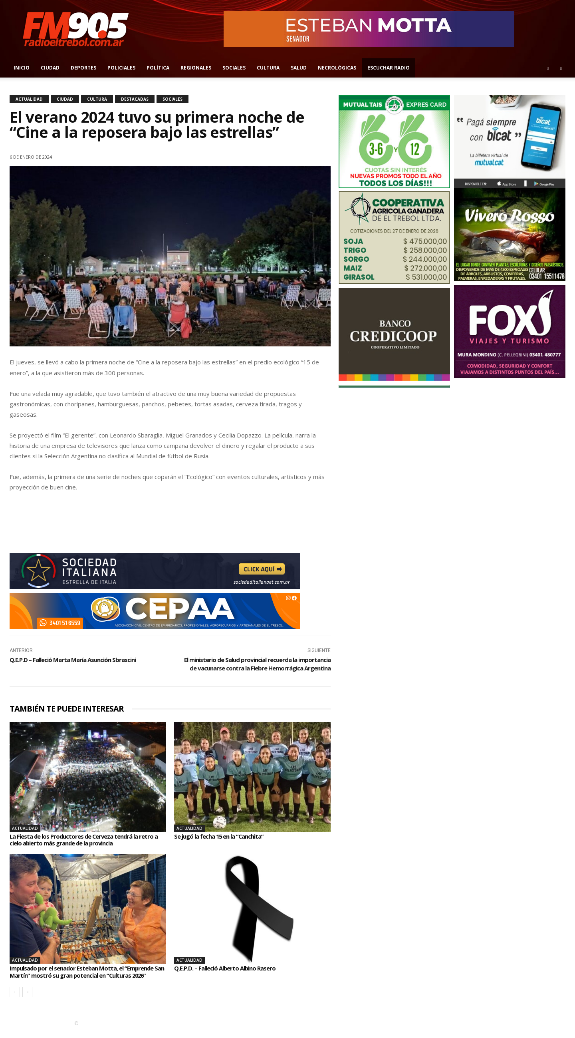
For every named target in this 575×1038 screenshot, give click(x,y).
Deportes (83, 67)
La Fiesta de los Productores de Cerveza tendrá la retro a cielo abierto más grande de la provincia (87, 840)
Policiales (121, 67)
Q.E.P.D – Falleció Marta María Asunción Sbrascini (73, 660)
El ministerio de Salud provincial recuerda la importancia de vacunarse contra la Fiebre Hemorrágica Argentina (257, 664)
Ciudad (50, 67)
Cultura (268, 67)
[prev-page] (15, 999)
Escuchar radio (388, 67)
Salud (299, 67)
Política (158, 67)
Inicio (22, 67)
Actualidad (29, 99)
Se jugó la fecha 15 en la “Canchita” (223, 836)
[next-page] (27, 999)
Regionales (195, 67)
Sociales (234, 67)
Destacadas (135, 99)
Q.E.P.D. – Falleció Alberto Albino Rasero (229, 968)
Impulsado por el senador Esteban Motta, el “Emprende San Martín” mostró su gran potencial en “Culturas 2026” (87, 975)
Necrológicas (337, 67)
